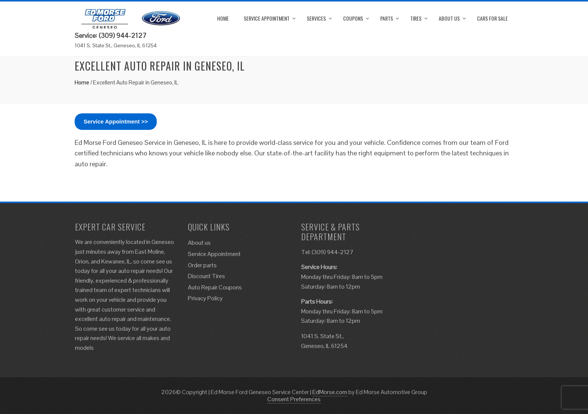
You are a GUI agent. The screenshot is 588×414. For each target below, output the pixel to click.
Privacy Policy (205, 298)
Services (316, 18)
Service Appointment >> (116, 121)
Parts (386, 18)
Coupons (353, 18)
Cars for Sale (492, 18)
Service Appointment (267, 18)
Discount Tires (206, 276)
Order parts (202, 265)
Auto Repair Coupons (215, 287)
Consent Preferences (294, 399)
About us (449, 18)
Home (223, 18)
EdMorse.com (329, 392)
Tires (416, 18)
